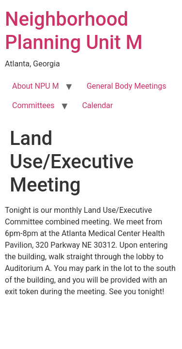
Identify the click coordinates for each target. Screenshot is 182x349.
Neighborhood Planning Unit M (74, 31)
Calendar (97, 105)
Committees (33, 105)
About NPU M (35, 86)
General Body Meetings (126, 86)
